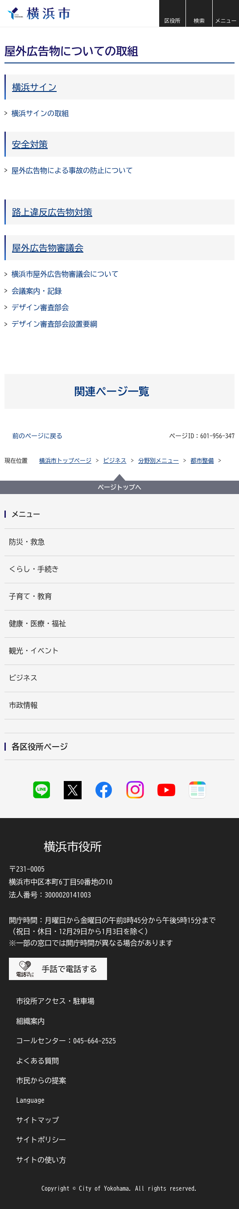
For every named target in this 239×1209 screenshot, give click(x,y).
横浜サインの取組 (40, 113)
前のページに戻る (37, 436)
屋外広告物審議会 (47, 247)
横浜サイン (34, 87)
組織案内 (30, 1021)
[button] (172, 13)
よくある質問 (37, 1060)
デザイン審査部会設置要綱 (54, 324)
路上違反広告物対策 (52, 212)
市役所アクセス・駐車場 (55, 1001)
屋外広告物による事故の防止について (72, 170)
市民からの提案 (41, 1080)
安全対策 (30, 144)
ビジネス (115, 461)
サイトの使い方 (41, 1159)
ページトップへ (119, 487)
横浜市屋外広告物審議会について (65, 274)
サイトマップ (37, 1120)
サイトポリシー (41, 1139)
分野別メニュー (158, 461)
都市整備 (202, 461)
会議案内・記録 (37, 291)
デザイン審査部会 (40, 307)
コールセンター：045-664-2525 (66, 1040)
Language (30, 1100)
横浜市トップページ (65, 461)
